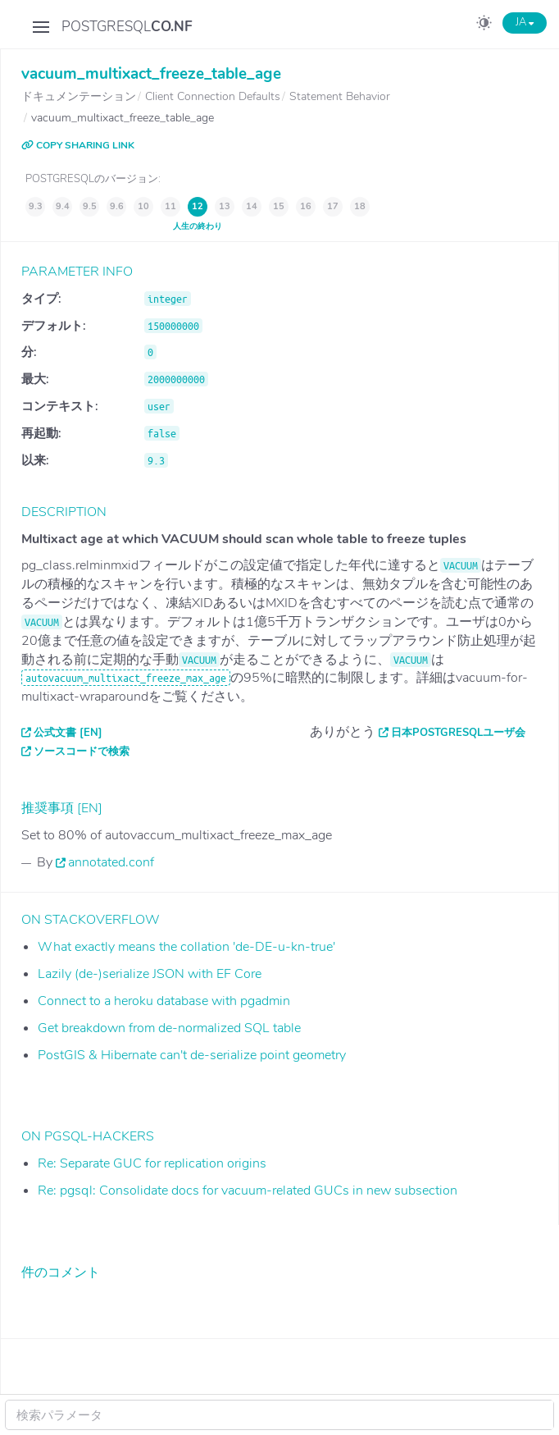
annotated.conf (111, 862)
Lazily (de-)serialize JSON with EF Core (149, 974)
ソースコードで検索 (82, 751)
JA (525, 22)
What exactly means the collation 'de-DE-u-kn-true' (186, 947)
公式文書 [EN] (68, 732)
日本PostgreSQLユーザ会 (458, 732)
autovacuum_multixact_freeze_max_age (125, 677)
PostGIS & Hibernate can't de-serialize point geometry (192, 1055)
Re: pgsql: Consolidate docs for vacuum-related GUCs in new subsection (247, 1190)
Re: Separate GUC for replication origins (152, 1163)
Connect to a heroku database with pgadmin (164, 1001)
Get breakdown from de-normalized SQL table (169, 1028)
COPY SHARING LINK (77, 145)
